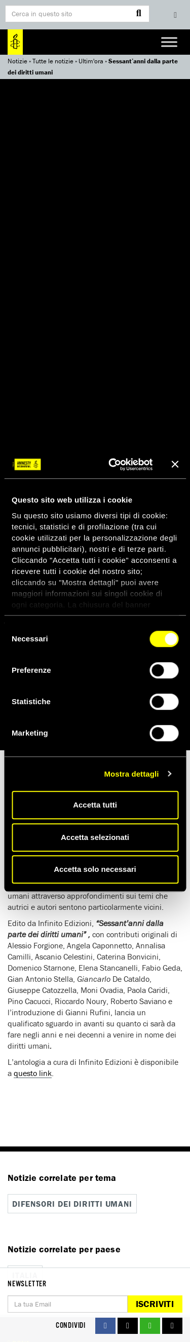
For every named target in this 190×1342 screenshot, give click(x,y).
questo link (33, 1073)
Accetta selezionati (95, 837)
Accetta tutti (95, 804)
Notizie (17, 61)
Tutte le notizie (52, 61)
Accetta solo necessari (95, 869)
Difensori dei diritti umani (72, 1204)
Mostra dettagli (131, 774)
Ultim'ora (91, 61)
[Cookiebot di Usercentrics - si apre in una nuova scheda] (113, 464)
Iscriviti (155, 1304)
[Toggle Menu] (169, 42)
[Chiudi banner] (174, 464)
